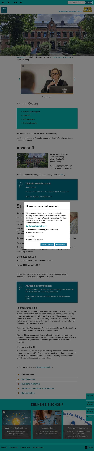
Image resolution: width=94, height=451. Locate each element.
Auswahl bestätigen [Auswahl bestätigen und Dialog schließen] (47, 245)
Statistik (30, 236)
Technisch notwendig (42, 230)
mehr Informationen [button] (35, 233)
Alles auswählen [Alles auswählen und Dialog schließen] (61, 245)
